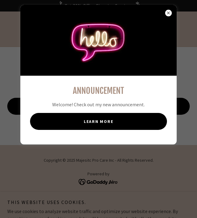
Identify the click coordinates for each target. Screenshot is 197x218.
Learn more (99, 121)
